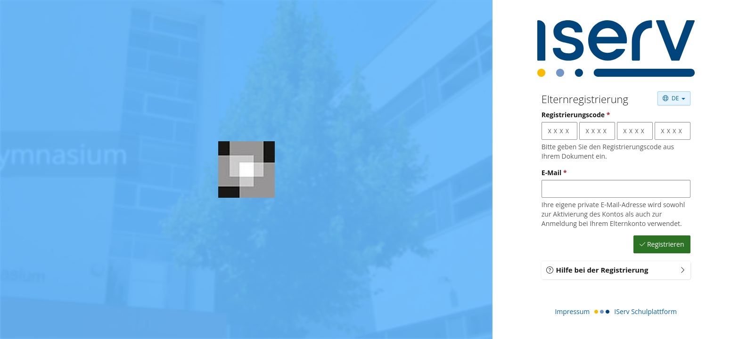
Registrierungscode (576, 114)
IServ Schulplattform (645, 311)
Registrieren (662, 244)
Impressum (572, 311)
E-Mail (554, 172)
